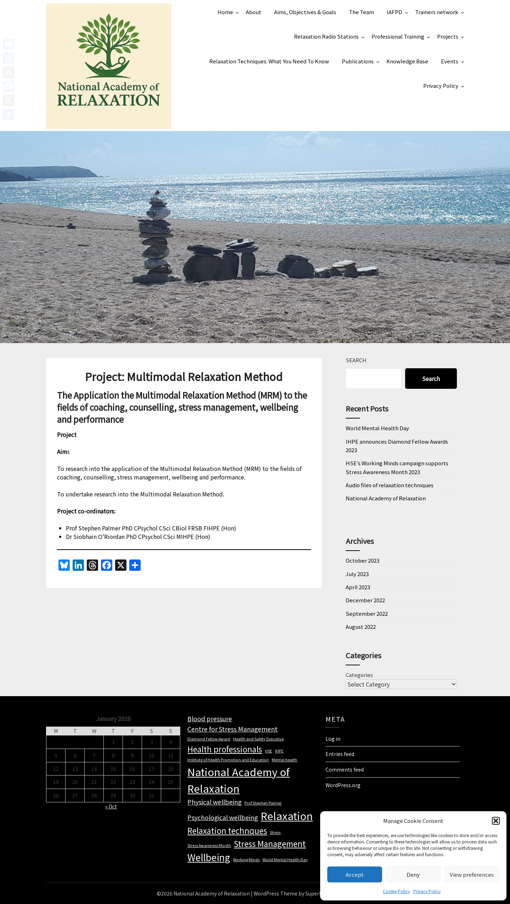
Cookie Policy (396, 891)
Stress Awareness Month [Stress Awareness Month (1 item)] (209, 845)
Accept (355, 874)
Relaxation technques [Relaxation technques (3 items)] (227, 830)
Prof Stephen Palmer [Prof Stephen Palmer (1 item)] (263, 803)
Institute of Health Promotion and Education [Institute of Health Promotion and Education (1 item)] (228, 759)
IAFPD (394, 12)
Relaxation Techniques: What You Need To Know (269, 61)
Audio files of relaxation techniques (390, 485)
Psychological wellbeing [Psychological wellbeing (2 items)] (222, 817)
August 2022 (361, 626)
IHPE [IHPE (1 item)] (279, 751)
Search (356, 360)
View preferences (472, 874)
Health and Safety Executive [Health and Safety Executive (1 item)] (258, 738)
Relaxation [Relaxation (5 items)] (287, 815)
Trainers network (436, 12)
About (253, 12)
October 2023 (362, 560)
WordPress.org (343, 785)
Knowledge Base (407, 61)
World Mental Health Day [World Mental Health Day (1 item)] (285, 859)
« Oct (111, 806)
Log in (332, 738)
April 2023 (358, 587)
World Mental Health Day (377, 428)
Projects (447, 36)
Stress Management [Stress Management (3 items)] (270, 843)
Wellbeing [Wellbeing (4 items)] (208, 857)
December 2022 (365, 600)
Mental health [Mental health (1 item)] (284, 759)
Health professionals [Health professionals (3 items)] (224, 749)
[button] (495, 820)
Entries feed (339, 753)
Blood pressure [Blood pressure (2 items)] (209, 718)
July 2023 (357, 574)
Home (225, 12)
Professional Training (398, 36)
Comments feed (344, 769)
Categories (359, 674)
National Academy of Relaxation (386, 498)
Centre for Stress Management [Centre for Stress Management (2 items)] (232, 728)
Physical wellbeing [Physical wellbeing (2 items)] (214, 801)
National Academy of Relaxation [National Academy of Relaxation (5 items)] (238, 780)
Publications (358, 61)
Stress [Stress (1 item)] (275, 832)
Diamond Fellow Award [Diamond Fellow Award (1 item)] (208, 738)
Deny (413, 874)
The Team (361, 12)
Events (449, 61)
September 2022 (367, 613)
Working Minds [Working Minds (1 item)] (246, 859)
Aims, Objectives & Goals (305, 12)
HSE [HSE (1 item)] (268, 751)
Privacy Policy (427, 891)
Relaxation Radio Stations (326, 36)
